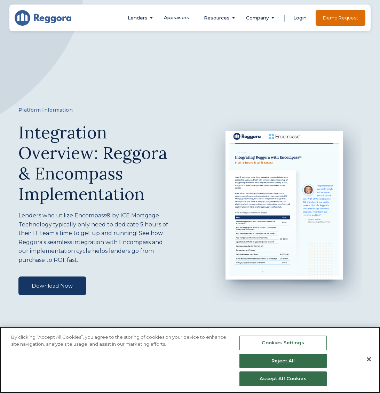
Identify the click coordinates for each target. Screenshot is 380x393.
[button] (137, 18)
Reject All (283, 360)
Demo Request (340, 18)
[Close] (369, 359)
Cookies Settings (283, 342)
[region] (190, 360)
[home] (43, 18)
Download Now (52, 286)
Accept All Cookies (283, 378)
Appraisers (176, 17)
